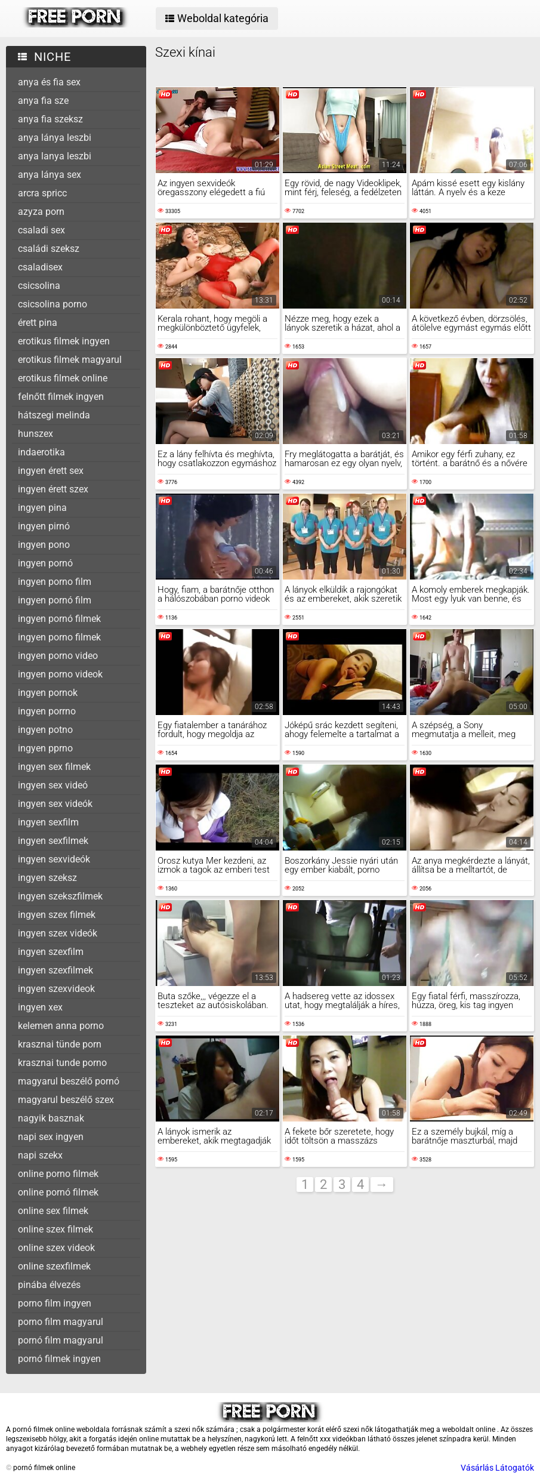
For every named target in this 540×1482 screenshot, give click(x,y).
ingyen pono (44, 544)
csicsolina (39, 285)
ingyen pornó (45, 563)
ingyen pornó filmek (59, 618)
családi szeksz (48, 248)
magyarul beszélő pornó (68, 1081)
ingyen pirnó (44, 526)
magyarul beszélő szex (66, 1099)
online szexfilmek (54, 1266)
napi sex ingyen (51, 1136)
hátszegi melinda (54, 415)
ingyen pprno (45, 748)
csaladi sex (41, 230)
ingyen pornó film (54, 600)
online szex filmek (55, 1229)
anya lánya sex (49, 174)
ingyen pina (42, 507)
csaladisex (40, 267)
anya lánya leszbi (54, 137)
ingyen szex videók (57, 933)
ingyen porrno (47, 711)
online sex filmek (53, 1210)
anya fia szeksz (50, 119)
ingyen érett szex (53, 489)
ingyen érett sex (51, 470)
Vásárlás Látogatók (497, 1467)
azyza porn (41, 211)
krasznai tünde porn (59, 1044)
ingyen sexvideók (54, 859)
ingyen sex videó (53, 785)
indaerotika (41, 452)
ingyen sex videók (55, 803)
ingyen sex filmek (54, 766)
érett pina (37, 322)
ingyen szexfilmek (55, 970)
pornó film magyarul (60, 1340)
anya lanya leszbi (54, 156)
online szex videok (56, 1247)
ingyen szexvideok (56, 988)
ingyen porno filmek (59, 637)
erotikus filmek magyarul (70, 359)
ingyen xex (40, 1007)
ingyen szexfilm (51, 951)
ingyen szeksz (47, 877)
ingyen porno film (54, 581)
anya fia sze (43, 100)
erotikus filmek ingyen (64, 341)
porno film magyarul (60, 1321)
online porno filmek (58, 1173)
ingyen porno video (58, 655)
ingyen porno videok (60, 674)
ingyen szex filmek (56, 914)
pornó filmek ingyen (59, 1358)
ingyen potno (45, 729)
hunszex (35, 433)
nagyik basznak (51, 1118)
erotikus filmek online (62, 378)
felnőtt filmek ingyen (61, 396)
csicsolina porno (52, 304)
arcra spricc (42, 193)
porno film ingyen (54, 1303)
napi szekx (40, 1155)
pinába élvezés (49, 1284)
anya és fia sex (49, 82)
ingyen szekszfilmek (60, 896)
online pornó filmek (58, 1192)
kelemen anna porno (61, 1025)
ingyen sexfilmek (53, 840)
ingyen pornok (48, 692)
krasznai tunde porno (62, 1062)
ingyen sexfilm (48, 822)
